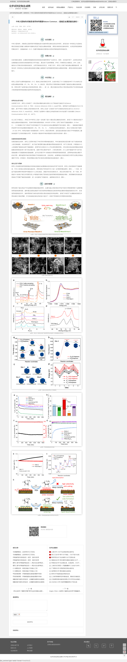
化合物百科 (14, 650)
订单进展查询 (75, 1)
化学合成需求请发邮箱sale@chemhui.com (94, 1)
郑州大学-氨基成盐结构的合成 (60, 574)
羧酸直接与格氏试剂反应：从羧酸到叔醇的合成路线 (28, 579)
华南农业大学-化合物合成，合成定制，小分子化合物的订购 (69, 563)
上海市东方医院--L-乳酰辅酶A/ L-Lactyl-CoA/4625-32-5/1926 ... (70, 565)
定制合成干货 (15, 645)
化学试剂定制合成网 (23, 1)
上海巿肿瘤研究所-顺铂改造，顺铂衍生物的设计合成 (68, 576)
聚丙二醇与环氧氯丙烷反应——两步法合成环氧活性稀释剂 (30, 563)
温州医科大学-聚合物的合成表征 (61, 571)
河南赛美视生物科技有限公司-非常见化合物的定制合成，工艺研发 (72, 579)
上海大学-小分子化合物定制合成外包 (62, 552)
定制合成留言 (112, 1)
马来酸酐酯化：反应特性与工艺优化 (24, 552)
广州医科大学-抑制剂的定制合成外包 (62, 568)
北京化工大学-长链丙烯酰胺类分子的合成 (64, 582)
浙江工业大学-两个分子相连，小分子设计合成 (65, 554)
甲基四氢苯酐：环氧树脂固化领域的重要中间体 (27, 574)
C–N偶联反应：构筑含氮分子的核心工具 (25, 568)
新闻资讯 (26, 13)
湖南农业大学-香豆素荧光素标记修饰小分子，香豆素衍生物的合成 (71, 560)
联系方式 (13, 648)
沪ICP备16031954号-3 (70, 657)
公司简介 (29, 645)
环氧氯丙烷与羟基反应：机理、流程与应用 (26, 557)
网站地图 (29, 650)
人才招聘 (29, 648)
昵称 (17, 614)
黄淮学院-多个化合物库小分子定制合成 (63, 557)
